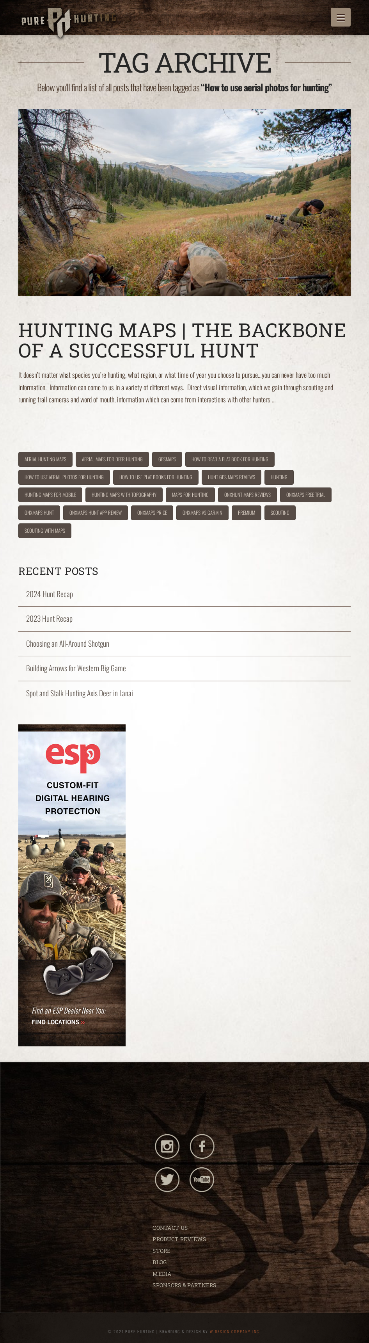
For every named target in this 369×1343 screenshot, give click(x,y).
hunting (279, 477)
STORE (161, 1250)
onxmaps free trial (305, 494)
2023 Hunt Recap (49, 618)
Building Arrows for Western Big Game (76, 667)
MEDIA (162, 1273)
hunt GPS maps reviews (231, 477)
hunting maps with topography (124, 494)
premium (246, 512)
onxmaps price (152, 512)
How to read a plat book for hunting (230, 459)
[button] (341, 17)
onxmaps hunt (39, 512)
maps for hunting (190, 494)
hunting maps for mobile (50, 494)
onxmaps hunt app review (95, 512)
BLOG (160, 1262)
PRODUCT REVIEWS (179, 1239)
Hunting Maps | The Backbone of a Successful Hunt (182, 340)
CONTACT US (170, 1227)
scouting (280, 512)
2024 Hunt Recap (49, 593)
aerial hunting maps (45, 459)
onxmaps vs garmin (202, 512)
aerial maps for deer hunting (112, 459)
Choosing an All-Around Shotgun (67, 643)
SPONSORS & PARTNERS (184, 1285)
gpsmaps (167, 459)
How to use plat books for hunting (155, 477)
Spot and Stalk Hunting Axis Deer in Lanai (79, 692)
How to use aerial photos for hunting (64, 477)
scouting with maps (45, 530)
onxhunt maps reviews (247, 494)
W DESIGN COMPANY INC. (235, 1331)
